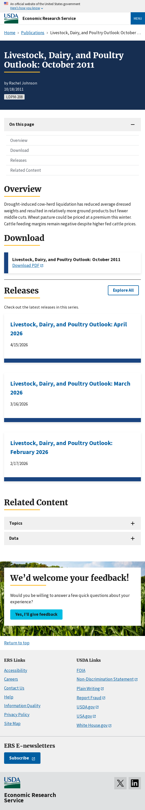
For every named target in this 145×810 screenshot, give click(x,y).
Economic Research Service (49, 18)
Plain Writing (88, 688)
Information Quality (22, 705)
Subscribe (19, 758)
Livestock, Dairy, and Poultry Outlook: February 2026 (61, 447)
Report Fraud (89, 698)
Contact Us (14, 688)
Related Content (25, 170)
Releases (18, 160)
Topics (15, 523)
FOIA (81, 670)
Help (8, 697)
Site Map (12, 723)
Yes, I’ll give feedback (36, 614)
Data (13, 538)
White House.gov (92, 725)
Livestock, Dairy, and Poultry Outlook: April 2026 (68, 329)
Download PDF (25, 265)
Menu (138, 18)
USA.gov (84, 716)
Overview (18, 140)
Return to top (16, 643)
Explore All (123, 290)
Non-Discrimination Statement (105, 679)
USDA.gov (86, 707)
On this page (21, 124)
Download (19, 150)
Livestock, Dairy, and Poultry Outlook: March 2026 (70, 388)
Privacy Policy (16, 714)
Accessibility (15, 670)
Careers (11, 679)
